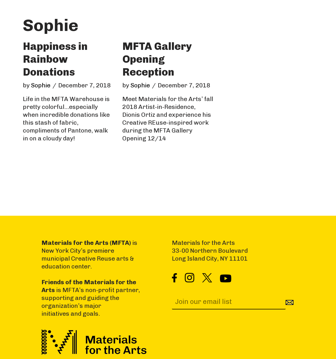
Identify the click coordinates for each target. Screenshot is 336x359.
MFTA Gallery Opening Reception (157, 59)
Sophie (40, 85)
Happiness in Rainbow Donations (55, 59)
